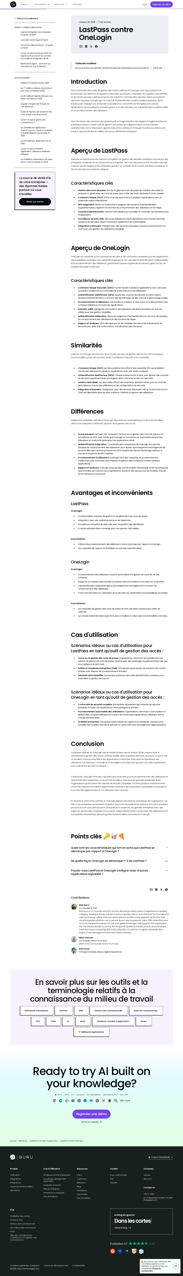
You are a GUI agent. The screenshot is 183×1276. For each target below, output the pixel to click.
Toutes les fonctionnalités (21, 1186)
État (111, 1179)
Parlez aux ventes (35, 201)
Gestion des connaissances (22, 1223)
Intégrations (15, 1179)
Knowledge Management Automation (54, 1180)
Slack (12, 1231)
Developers (82, 1190)
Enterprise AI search (52, 1185)
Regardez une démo (161, 4)
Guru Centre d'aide (118, 1175)
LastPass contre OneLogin (71, 1141)
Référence (23, 1141)
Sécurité (113, 1182)
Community (82, 1194)
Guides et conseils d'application (43, 1141)
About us (147, 1179)
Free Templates (83, 1198)
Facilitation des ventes (20, 1216)
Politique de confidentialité (151, 1269)
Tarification (77, 4)
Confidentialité (78, 1265)
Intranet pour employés (53, 1192)
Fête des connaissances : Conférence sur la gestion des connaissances (23, 1237)
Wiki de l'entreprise (51, 1189)
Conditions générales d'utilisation (25, 1265)
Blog (79, 1186)
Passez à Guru (16, 1220)
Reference (81, 1182)
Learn (79, 1175)
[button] (25, 4)
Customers (82, 1179)
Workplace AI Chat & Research (56, 1175)
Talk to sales (149, 1194)
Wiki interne (15, 1190)
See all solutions (50, 1196)
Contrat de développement (56, 1265)
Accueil (13, 1141)
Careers (147, 1175)
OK (176, 1266)
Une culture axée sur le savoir (23, 1227)
